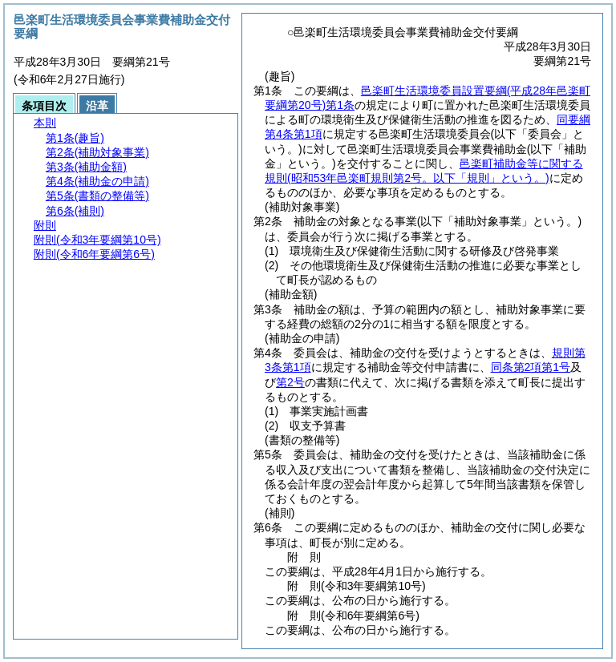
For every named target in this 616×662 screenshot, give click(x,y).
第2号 (290, 382)
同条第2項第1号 (531, 367)
